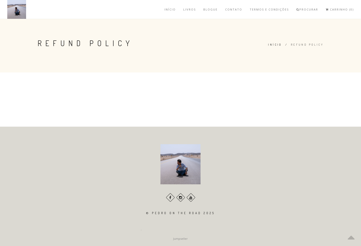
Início (170, 9)
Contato (233, 9)
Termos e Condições (269, 9)
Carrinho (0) (340, 9)
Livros (189, 9)
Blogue (210, 9)
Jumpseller (180, 238)
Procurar (307, 9)
